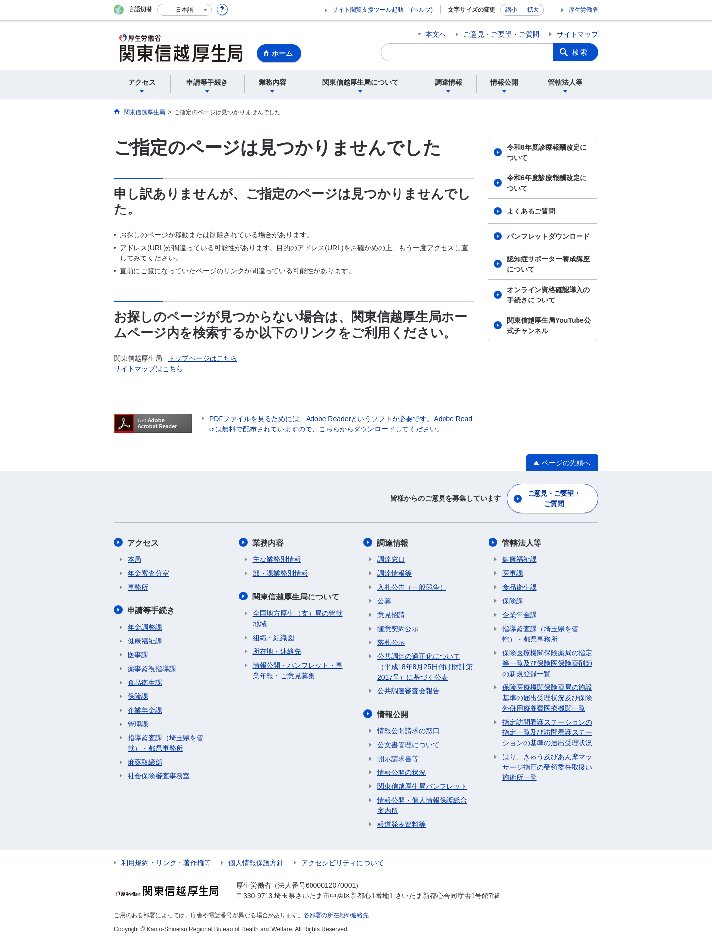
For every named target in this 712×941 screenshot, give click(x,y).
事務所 (138, 587)
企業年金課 (145, 709)
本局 (134, 559)
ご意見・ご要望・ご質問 (501, 34)
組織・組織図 (273, 637)
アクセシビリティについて (342, 862)
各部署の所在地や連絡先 (336, 914)
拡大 (533, 9)
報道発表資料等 (401, 823)
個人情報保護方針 (256, 862)
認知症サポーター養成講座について (548, 264)
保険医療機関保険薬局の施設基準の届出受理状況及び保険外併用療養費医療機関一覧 (547, 697)
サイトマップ (577, 34)
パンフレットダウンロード (548, 236)
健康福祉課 (145, 640)
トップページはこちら (202, 358)
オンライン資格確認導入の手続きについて (548, 295)
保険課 (138, 695)
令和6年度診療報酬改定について (547, 183)
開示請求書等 (398, 758)
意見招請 (391, 614)
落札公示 (391, 642)
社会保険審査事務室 (159, 775)
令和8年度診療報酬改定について (547, 152)
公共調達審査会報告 (408, 690)
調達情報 (393, 542)
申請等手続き (151, 609)
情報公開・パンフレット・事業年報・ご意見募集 (298, 669)
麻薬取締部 (145, 761)
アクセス (143, 542)
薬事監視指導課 (152, 668)
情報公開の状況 (401, 771)
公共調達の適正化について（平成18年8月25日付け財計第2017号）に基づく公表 (425, 666)
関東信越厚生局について (296, 596)
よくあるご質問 (531, 211)
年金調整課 (145, 626)
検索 (580, 52)
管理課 (138, 723)
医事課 (138, 654)
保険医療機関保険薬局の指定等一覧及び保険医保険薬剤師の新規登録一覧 (547, 662)
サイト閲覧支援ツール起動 (367, 9)
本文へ (435, 34)
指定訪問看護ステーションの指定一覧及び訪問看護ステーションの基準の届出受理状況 (547, 732)
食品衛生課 (145, 681)
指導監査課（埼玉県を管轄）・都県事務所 (166, 742)
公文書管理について (408, 744)
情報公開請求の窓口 (408, 730)
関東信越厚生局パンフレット (422, 785)
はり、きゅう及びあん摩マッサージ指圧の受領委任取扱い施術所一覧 (547, 766)
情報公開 (393, 713)
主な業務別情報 (277, 559)
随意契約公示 (398, 628)
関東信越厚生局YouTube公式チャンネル (549, 325)
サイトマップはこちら (148, 369)
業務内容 (268, 542)
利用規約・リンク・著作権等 (166, 862)
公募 (384, 600)
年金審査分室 (148, 573)
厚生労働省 (583, 9)
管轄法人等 (522, 542)
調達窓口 (391, 559)
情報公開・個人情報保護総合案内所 (422, 804)
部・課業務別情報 (280, 573)
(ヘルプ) (422, 9)
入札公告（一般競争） (411, 587)
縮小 (511, 9)
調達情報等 (394, 573)
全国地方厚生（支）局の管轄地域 (298, 617)
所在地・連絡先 (277, 650)
